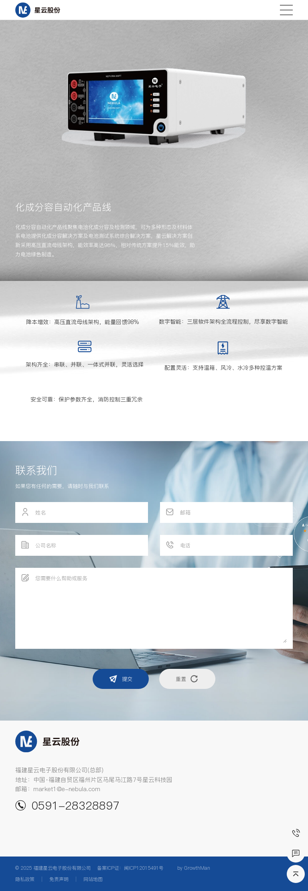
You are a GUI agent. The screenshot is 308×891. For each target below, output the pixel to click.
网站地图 (93, 879)
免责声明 (59, 879)
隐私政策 (24, 879)
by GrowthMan (193, 868)
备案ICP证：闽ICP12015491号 (130, 868)
